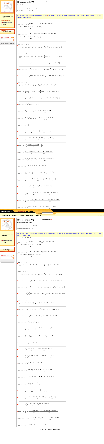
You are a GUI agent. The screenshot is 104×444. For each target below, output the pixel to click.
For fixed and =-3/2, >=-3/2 (88, 15)
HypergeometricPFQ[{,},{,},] (38, 15)
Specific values (51, 15)
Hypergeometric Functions (22, 15)
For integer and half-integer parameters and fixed (68, 15)
